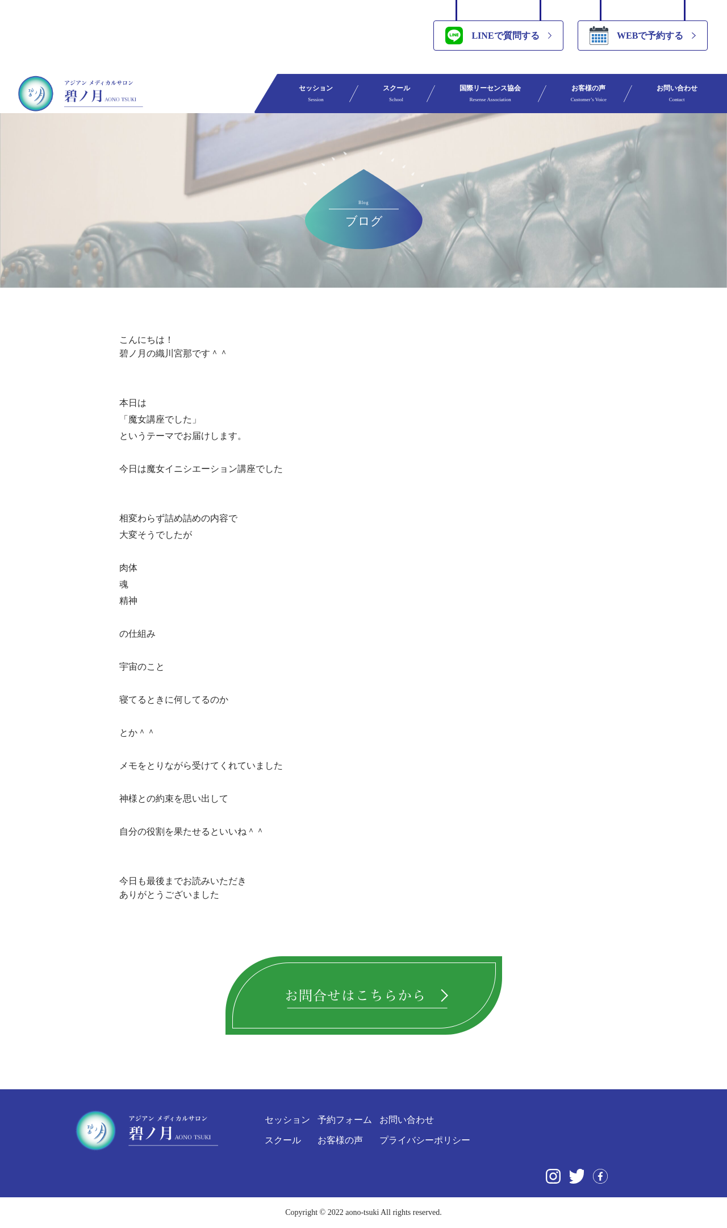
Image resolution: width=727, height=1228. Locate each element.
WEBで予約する (636, 35)
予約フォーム (344, 1120)
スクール (396, 93)
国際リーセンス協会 (490, 93)
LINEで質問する (492, 35)
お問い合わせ (677, 93)
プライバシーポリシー (424, 1140)
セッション (316, 93)
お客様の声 (589, 93)
